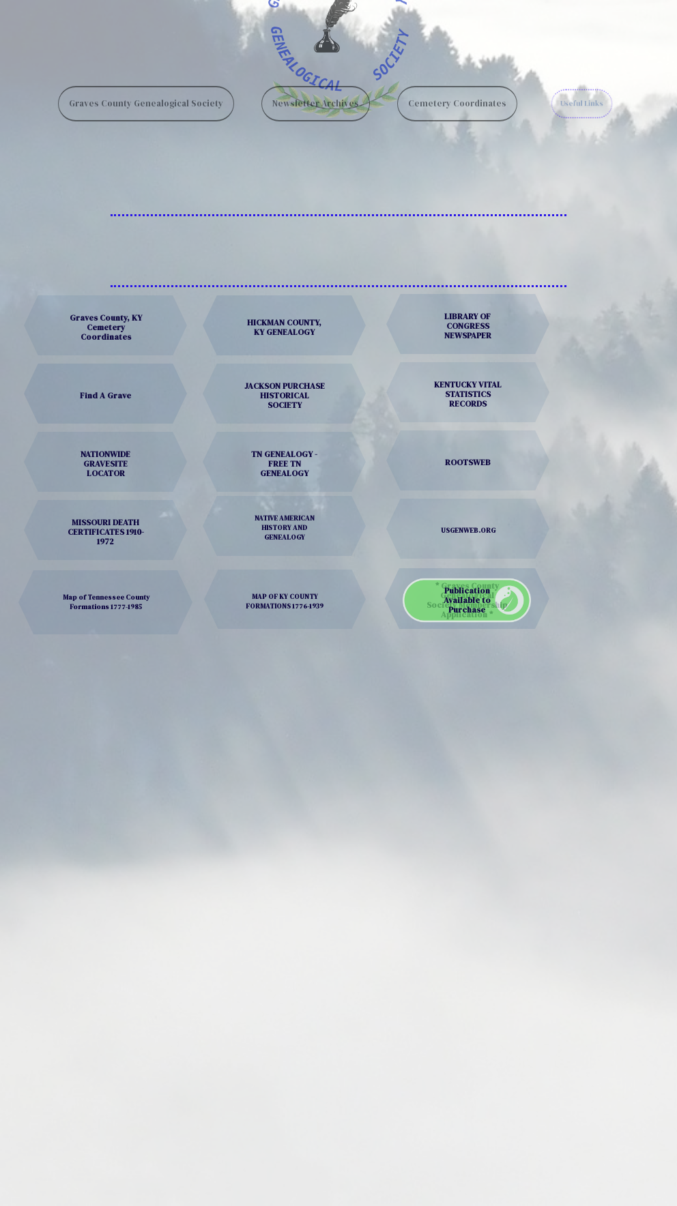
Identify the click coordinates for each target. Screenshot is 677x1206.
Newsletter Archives (315, 90)
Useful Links (581, 90)
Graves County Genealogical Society (146, 90)
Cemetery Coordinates (457, 90)
